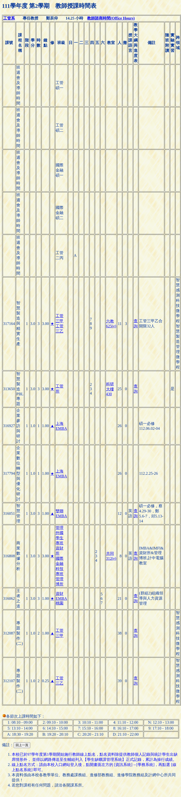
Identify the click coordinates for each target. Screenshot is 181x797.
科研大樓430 (110, 389)
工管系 (9, 18)
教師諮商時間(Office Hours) (111, 18)
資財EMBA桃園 (61, 598)
